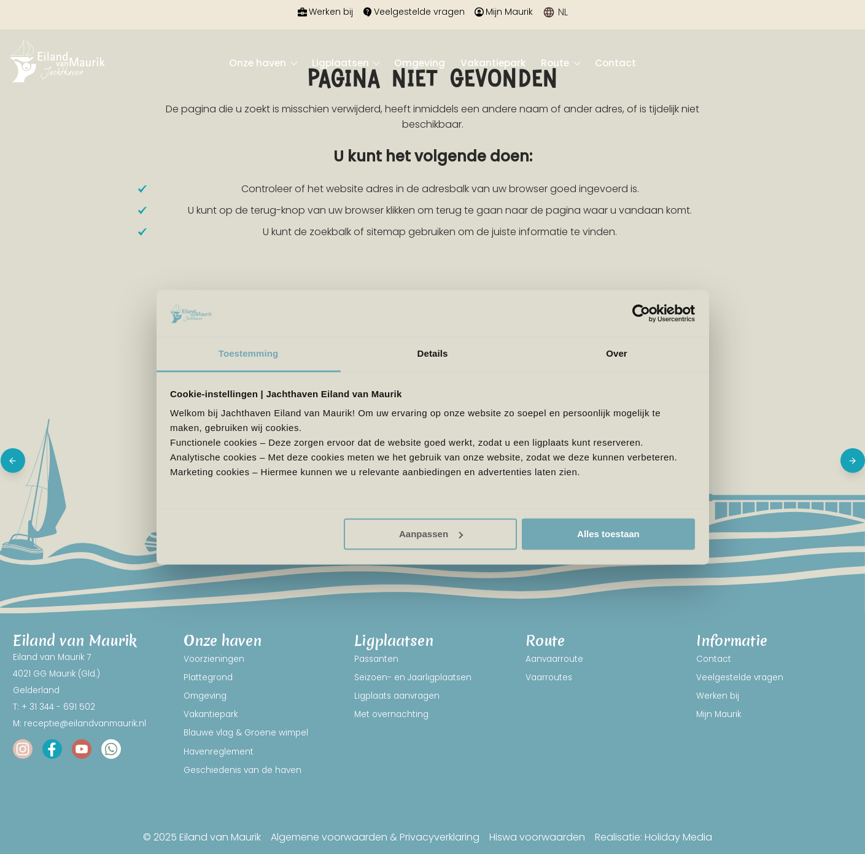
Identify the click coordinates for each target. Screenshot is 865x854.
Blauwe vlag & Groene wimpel (246, 733)
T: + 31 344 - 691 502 (54, 707)
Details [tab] (432, 354)
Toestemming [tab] (249, 354)
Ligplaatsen (341, 62)
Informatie (731, 641)
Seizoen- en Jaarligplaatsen (412, 677)
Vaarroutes (549, 677)
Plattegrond (208, 677)
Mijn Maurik (504, 12)
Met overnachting (391, 714)
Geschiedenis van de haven (242, 770)
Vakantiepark (493, 62)
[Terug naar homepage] (57, 63)
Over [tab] (616, 354)
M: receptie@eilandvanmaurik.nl (79, 723)
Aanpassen (431, 534)
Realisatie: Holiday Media (653, 837)
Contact (615, 62)
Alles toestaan (608, 534)
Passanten (376, 659)
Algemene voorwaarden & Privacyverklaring (375, 837)
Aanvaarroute (554, 659)
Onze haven (259, 62)
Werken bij (325, 12)
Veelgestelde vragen (414, 12)
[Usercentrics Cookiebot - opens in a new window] (641, 313)
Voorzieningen (214, 659)
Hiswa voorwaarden (537, 837)
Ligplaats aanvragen (397, 696)
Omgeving (419, 62)
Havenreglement (219, 752)
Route (556, 62)
